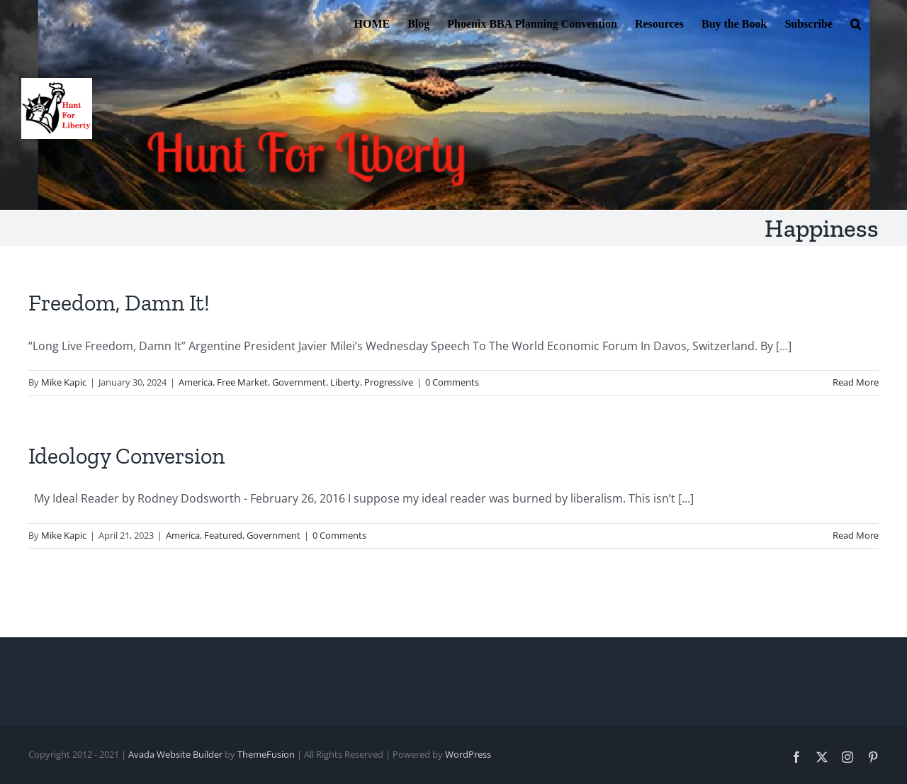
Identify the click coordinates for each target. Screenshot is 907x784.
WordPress (468, 754)
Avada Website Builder (175, 754)
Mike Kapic (63, 382)
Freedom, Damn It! (119, 302)
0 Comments (452, 382)
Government (299, 382)
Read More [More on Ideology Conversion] (856, 535)
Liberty (345, 382)
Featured (223, 535)
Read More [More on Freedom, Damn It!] (856, 382)
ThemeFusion (266, 754)
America (196, 382)
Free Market (242, 382)
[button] (855, 22)
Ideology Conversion (126, 455)
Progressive (388, 382)
